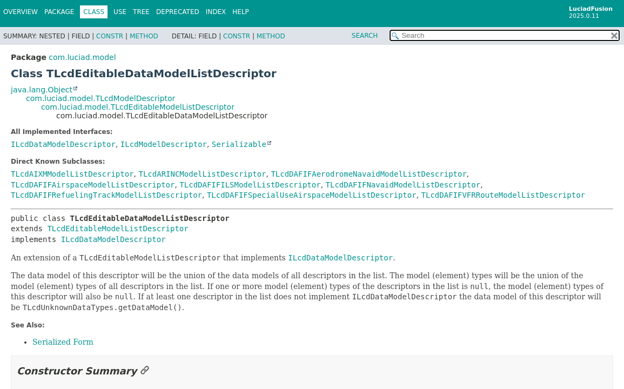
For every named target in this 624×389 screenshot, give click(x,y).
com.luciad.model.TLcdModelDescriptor (100, 98)
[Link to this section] (144, 371)
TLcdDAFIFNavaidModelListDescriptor (403, 184)
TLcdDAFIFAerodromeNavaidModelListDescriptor (368, 174)
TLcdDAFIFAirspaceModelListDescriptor (93, 184)
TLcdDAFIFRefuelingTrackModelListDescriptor (106, 195)
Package (59, 12)
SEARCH (365, 35)
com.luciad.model (82, 57)
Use (119, 12)
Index (216, 12)
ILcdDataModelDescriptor (63, 144)
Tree (141, 12)
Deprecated (177, 12)
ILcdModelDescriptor (163, 144)
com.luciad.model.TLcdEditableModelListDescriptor (137, 107)
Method (144, 36)
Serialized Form (62, 342)
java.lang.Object (41, 89)
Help (240, 12)
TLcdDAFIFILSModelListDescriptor (249, 184)
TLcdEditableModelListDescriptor (117, 228)
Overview (20, 12)
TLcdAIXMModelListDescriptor (72, 174)
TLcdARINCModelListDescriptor (202, 174)
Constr (109, 36)
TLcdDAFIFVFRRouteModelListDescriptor (503, 195)
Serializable (239, 144)
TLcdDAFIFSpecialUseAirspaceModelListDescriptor (312, 195)
